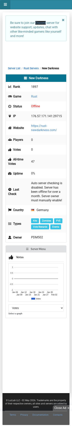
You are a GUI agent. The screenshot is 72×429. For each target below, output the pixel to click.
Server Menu (36, 249)
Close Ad (62, 408)
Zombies (46, 220)
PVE (58, 220)
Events (55, 227)
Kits (35, 220)
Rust (34, 96)
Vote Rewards (40, 227)
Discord (40, 23)
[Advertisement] (36, 52)
